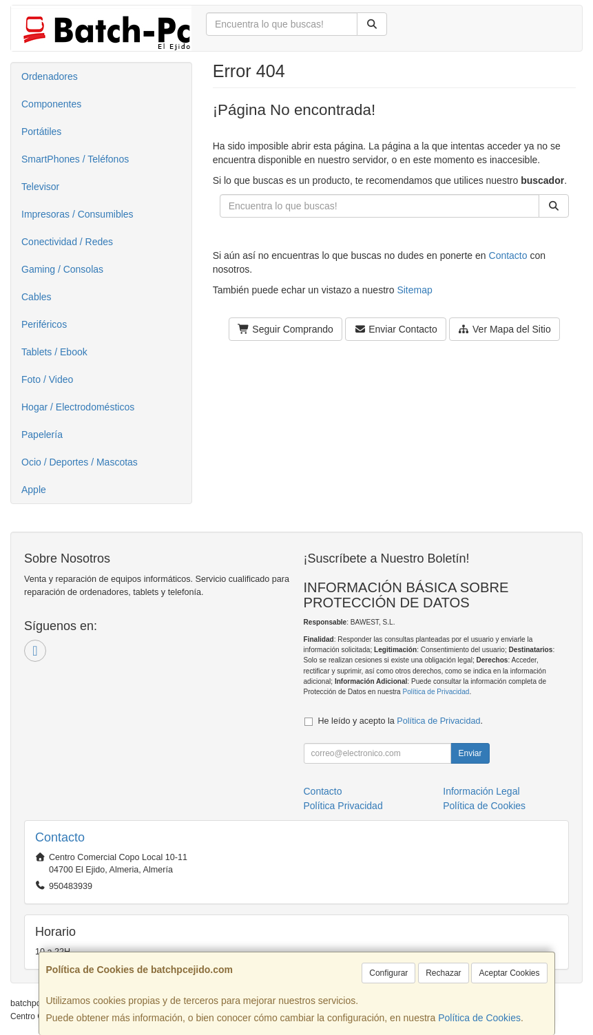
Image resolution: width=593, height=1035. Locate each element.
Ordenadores (49, 76)
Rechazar (443, 973)
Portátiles (41, 131)
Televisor (40, 186)
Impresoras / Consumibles (77, 214)
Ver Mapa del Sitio (504, 329)
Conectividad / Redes (67, 241)
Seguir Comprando (285, 329)
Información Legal (481, 791)
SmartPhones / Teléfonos (75, 159)
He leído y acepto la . (400, 721)
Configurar (388, 973)
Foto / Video (47, 379)
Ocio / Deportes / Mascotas (79, 462)
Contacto (508, 255)
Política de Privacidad (435, 692)
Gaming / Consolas (62, 269)
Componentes (51, 103)
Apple (33, 489)
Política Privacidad (343, 805)
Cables (36, 296)
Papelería (42, 434)
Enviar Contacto (395, 329)
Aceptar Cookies (509, 973)
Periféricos (44, 324)
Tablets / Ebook (54, 351)
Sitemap (414, 289)
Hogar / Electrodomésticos (77, 406)
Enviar (469, 753)
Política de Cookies (479, 1017)
